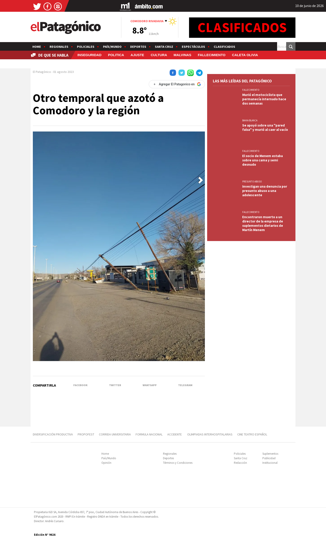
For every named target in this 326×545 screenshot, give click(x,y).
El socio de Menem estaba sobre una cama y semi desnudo (262, 160)
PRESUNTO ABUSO (252, 181)
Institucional (270, 463)
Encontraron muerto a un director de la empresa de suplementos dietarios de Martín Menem (262, 223)
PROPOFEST (86, 434)
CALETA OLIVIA (245, 55)
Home (36, 47)
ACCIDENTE (174, 434)
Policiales (85, 47)
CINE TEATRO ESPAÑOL (252, 434)
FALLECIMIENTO (211, 55)
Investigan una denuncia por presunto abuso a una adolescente (264, 190)
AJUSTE (137, 55)
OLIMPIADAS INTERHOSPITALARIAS (210, 434)
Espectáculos (193, 47)
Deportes (138, 47)
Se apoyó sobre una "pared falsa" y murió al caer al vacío (265, 127)
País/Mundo (112, 47)
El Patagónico (42, 72)
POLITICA (116, 55)
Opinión (106, 463)
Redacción (240, 463)
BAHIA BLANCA (249, 120)
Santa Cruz (164, 47)
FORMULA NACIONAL (149, 434)
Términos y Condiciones (177, 463)
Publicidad (269, 458)
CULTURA (159, 55)
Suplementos (270, 454)
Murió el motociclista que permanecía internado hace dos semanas (264, 99)
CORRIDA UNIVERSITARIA (115, 434)
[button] (200, 180)
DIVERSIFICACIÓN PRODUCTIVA (53, 434)
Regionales (59, 47)
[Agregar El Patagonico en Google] (177, 84)
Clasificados (224, 47)
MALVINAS (182, 55)
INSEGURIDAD (89, 55)
